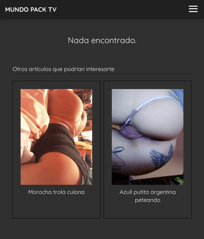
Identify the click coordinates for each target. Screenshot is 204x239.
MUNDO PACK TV (31, 9)
